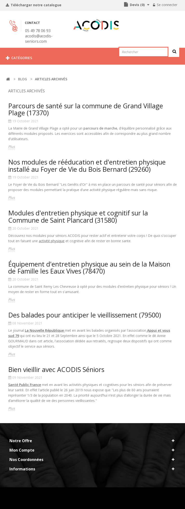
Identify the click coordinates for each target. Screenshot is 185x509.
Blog (22, 79)
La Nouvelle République (44, 330)
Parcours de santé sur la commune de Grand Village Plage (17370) (85, 109)
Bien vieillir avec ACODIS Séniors (56, 369)
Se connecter (166, 4)
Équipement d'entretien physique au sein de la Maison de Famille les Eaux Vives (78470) (89, 268)
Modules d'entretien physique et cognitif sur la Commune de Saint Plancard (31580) (78, 216)
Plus (11, 146)
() (137, 4)
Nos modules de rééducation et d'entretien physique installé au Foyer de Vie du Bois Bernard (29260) (87, 166)
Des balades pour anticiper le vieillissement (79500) (84, 314)
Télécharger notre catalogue (35, 5)
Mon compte (21, 450)
